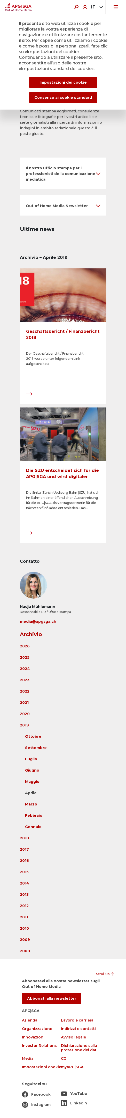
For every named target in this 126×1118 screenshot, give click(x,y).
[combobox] (96, 7)
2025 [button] (24, 657)
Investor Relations (39, 1046)
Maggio (32, 781)
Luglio (31, 759)
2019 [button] (24, 725)
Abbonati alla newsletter (51, 998)
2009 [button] (25, 939)
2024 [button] (25, 668)
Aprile (31, 793)
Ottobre (33, 736)
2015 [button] (24, 872)
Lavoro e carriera (77, 1020)
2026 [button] (25, 646)
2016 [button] (24, 860)
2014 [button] (24, 883)
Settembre (36, 747)
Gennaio (33, 826)
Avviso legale (73, 1037)
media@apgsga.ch (38, 621)
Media (28, 1058)
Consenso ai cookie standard (63, 97)
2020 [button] (25, 714)
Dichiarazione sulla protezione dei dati (79, 1048)
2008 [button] (25, 951)
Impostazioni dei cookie (63, 82)
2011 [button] (24, 917)
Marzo (31, 804)
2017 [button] (24, 849)
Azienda (29, 1020)
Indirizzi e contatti (78, 1029)
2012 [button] (24, 905)
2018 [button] (24, 838)
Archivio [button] (31, 634)
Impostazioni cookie (41, 1067)
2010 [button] (24, 928)
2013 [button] (24, 894)
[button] (63, 173)
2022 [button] (24, 691)
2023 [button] (24, 680)
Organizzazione (37, 1029)
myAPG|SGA (72, 1067)
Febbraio (33, 815)
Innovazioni (33, 1037)
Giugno (32, 770)
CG (63, 1058)
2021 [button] (24, 702)
